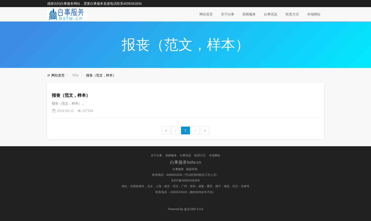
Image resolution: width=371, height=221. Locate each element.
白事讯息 (270, 14)
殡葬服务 (249, 14)
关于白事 (227, 14)
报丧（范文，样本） (101, 75)
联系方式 (292, 14)
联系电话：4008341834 (167, 175)
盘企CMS (186, 209)
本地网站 (313, 14)
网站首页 (206, 14)
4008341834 (132, 3)
